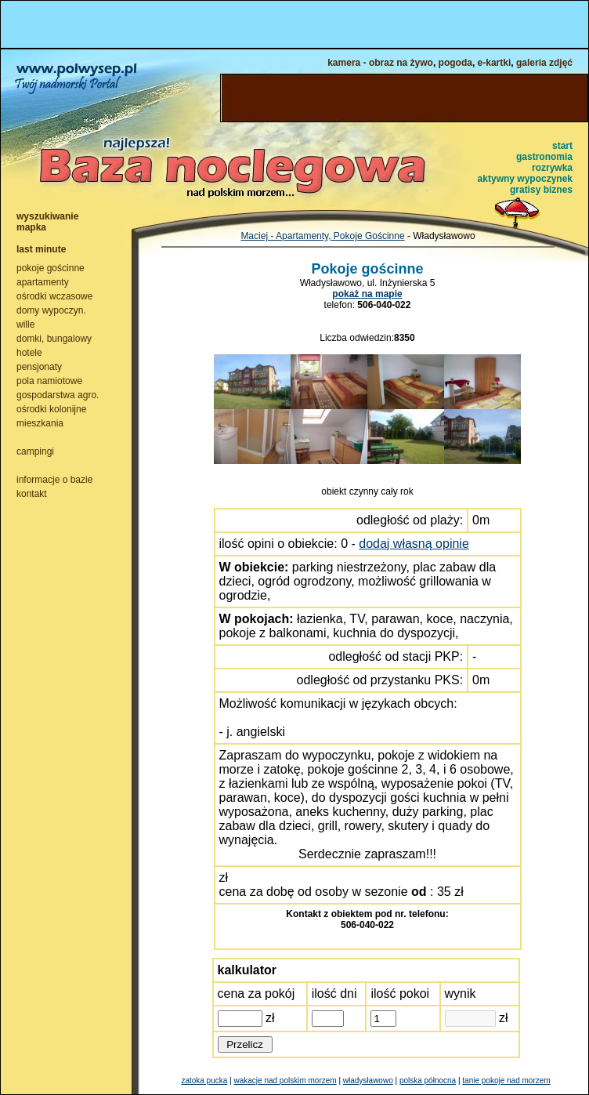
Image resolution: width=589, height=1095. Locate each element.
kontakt (31, 493)
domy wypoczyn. (51, 310)
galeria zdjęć (544, 62)
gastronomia (544, 156)
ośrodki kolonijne (51, 409)
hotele (29, 352)
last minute (41, 249)
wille (25, 324)
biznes (558, 189)
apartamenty (42, 282)
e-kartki (494, 62)
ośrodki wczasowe (54, 296)
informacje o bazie (54, 479)
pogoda (455, 62)
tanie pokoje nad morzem (506, 1080)
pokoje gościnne (50, 268)
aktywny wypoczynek (525, 178)
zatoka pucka (204, 1080)
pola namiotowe (49, 380)
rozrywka (552, 167)
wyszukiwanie (47, 216)
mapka (31, 227)
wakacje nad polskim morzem (284, 1080)
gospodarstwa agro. (57, 395)
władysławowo (368, 1080)
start (562, 145)
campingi (35, 451)
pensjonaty (39, 366)
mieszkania (39, 423)
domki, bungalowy (54, 338)
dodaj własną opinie (414, 543)
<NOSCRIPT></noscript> (294, 24)
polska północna (427, 1080)
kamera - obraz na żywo (380, 62)
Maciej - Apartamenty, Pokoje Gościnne (322, 235)
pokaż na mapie (367, 293)
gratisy (525, 189)
